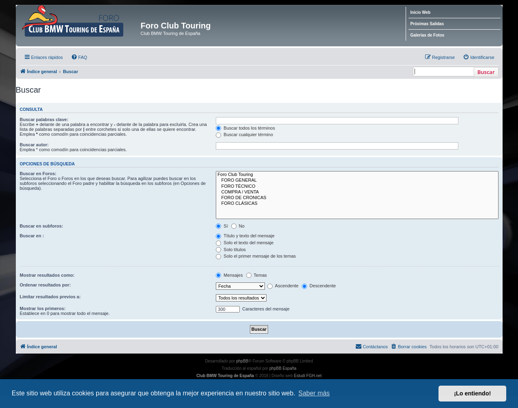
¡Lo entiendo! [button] (472, 393)
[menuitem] (79, 57)
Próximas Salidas (427, 24)
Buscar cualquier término (244, 134)
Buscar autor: (34, 144)
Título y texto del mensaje (245, 235)
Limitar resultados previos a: (50, 296)
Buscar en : (32, 235)
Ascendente (283, 285)
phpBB (242, 361)
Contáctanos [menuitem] (371, 346)
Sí (222, 226)
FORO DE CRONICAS (357, 198)
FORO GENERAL (357, 180)
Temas (256, 275)
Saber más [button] (314, 393)
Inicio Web (420, 12)
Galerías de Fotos (427, 35)
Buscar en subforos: (41, 226)
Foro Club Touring (357, 175)
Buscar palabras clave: (44, 119)
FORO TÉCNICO (357, 186)
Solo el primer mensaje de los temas (256, 256)
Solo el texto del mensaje (244, 242)
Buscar (486, 72)
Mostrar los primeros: (43, 308)
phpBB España (283, 368)
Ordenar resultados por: (45, 284)
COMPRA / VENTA (357, 192)
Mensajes (229, 275)
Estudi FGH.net (308, 375)
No (238, 226)
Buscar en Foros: (38, 173)
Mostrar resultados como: (47, 275)
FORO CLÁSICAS (357, 203)
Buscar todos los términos (245, 128)
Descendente (319, 285)
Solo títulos (230, 249)
